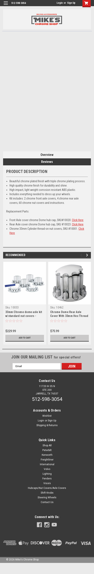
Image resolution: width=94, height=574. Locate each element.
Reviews (47, 162)
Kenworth (47, 454)
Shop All (47, 445)
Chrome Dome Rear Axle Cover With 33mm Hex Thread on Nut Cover (69, 315)
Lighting (47, 473)
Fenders (47, 478)
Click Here (77, 220)
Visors (47, 483)
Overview (47, 155)
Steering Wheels (47, 497)
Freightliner (47, 459)
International (47, 464)
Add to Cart (25, 338)
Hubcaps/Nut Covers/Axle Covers (47, 488)
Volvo (47, 469)
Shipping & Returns (47, 425)
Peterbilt (47, 450)
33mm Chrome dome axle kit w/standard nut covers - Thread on (23, 315)
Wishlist (47, 415)
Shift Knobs (47, 492)
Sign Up (71, 2)
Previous (81, 255)
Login (60, 2)
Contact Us (47, 502)
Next (87, 255)
